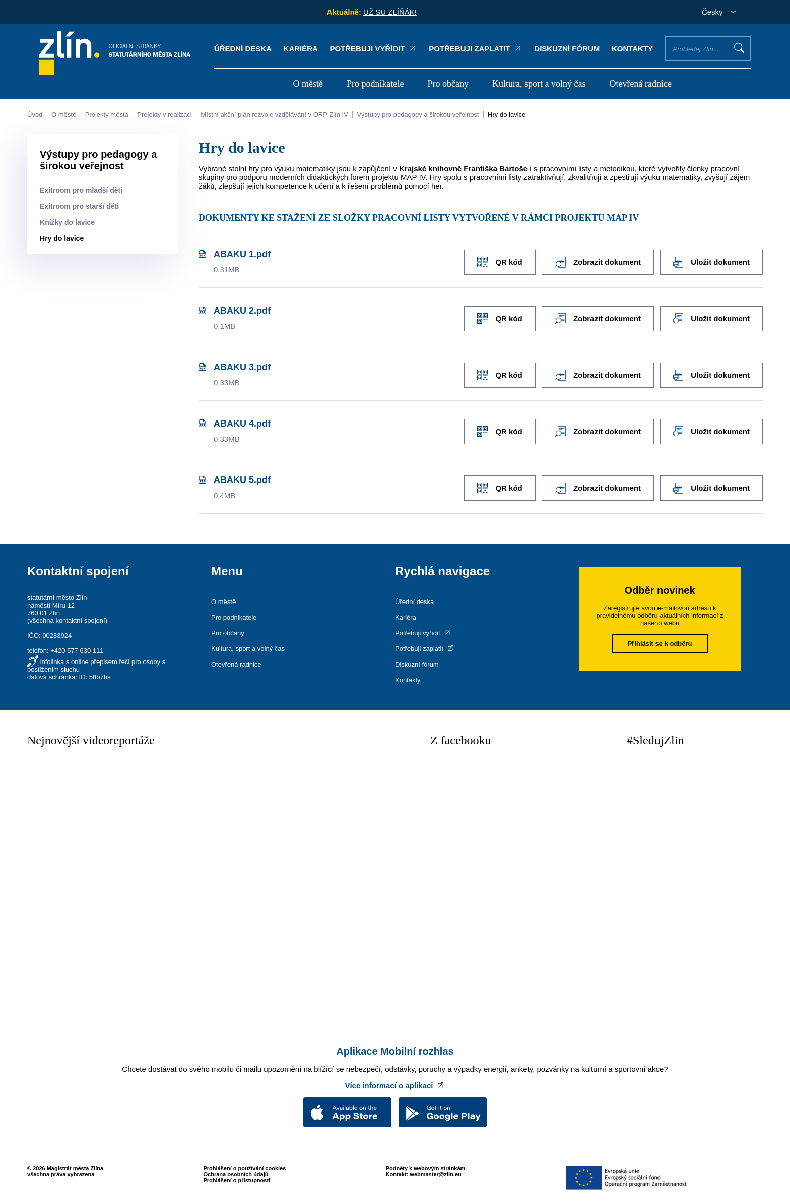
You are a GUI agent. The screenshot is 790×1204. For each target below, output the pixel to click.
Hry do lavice (506, 114)
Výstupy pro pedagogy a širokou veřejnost (418, 114)
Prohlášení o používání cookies (245, 1166)
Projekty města (106, 114)
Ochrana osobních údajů (236, 1172)
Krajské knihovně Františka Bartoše (463, 168)
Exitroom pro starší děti (79, 206)
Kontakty (632, 48)
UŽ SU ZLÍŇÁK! (390, 12)
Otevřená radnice (641, 84)
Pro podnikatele (375, 84)
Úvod (34, 114)
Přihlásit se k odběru (660, 641)
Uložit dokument (711, 261)
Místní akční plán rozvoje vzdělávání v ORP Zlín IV (274, 114)
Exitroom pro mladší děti (81, 190)
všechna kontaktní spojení (67, 618)
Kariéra (301, 48)
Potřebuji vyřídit (373, 48)
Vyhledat (739, 48)
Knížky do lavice (67, 222)
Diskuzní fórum (567, 48)
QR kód (496, 261)
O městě (307, 84)
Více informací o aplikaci (395, 1082)
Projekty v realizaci (164, 114)
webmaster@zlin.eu (435, 1172)
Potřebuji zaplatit (475, 48)
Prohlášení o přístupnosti (237, 1178)
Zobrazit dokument (596, 261)
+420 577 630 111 (76, 648)
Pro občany (448, 84)
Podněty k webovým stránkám (426, 1166)
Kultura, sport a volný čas (538, 84)
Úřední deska (243, 48)
